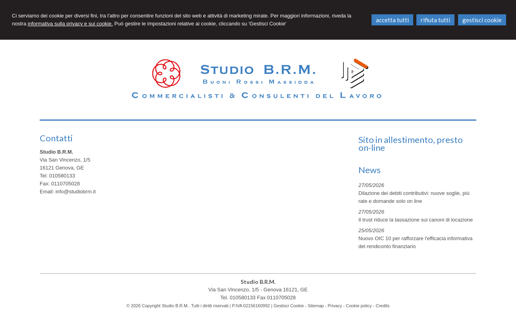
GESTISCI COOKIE (482, 19)
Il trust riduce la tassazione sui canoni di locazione (415, 220)
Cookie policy (359, 305)
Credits (383, 305)
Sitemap (315, 305)
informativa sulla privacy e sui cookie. (70, 24)
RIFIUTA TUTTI (435, 19)
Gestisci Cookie (288, 305)
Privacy (334, 305)
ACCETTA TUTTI (392, 19)
